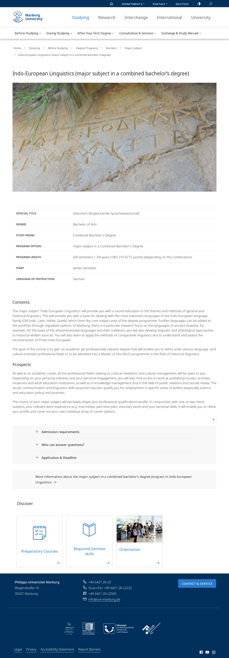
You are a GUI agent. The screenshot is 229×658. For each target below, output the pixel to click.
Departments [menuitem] (134, 4)
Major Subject (115, 47)
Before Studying (29, 34)
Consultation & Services (138, 34)
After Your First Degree (96, 34)
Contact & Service (197, 580)
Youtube (207, 649)
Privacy (31, 646)
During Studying (60, 34)
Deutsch (182, 4)
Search (209, 4)
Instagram (214, 649)
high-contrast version (197, 4)
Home (16, 47)
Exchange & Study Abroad (182, 34)
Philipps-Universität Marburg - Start (32, 17)
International (172, 17)
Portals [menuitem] (161, 4)
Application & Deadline (59, 454)
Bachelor (96, 47)
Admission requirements (60, 428)
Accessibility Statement (57, 646)
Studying (83, 17)
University (203, 17)
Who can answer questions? (63, 441)
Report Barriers (89, 646)
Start (109, 4)
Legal (18, 646)
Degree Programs (76, 47)
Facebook (201, 649)
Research (109, 17)
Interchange (139, 17)
